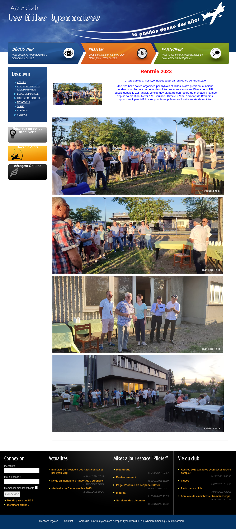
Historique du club (28, 98)
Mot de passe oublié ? (20, 500)
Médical (121, 492)
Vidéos (185, 480)
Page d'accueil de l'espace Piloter (138, 485)
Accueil (21, 82)
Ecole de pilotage (28, 94)
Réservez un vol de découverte (27, 130)
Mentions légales (48, 521)
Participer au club (191, 488)
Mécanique (123, 469)
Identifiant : (10, 466)
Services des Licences (131, 500)
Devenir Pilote (27, 147)
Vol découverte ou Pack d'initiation (28, 88)
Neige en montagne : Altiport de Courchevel (77, 480)
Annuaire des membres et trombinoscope (205, 496)
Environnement (126, 477)
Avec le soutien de (27, 184)
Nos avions (23, 102)
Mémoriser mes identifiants (19, 488)
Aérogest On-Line (27, 166)
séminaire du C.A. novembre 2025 (71, 488)
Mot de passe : (12, 476)
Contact (22, 115)
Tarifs (20, 106)
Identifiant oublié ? (18, 505)
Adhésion (22, 111)
